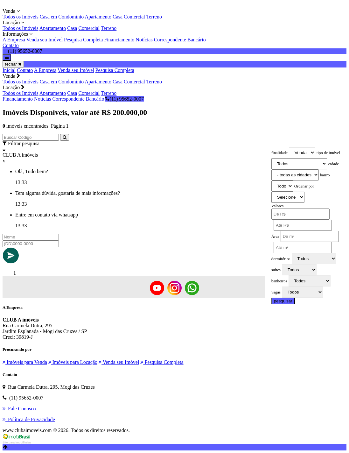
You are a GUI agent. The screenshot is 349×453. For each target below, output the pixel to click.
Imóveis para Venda (25, 362)
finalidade (279, 153)
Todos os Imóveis (20, 16)
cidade (333, 164)
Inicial (9, 70)
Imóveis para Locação (72, 362)
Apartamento (98, 16)
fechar (13, 64)
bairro (325, 175)
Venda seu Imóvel (44, 39)
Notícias (144, 39)
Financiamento (119, 39)
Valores (277, 206)
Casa (117, 16)
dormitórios (280, 259)
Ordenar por (304, 186)
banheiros (279, 281)
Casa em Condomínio (62, 16)
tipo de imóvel (328, 153)
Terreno (154, 16)
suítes (276, 270)
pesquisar (283, 301)
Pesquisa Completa (83, 39)
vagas (276, 292)
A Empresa (14, 39)
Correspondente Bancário (180, 39)
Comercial (134, 16)
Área (275, 236)
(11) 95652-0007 (124, 99)
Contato (11, 45)
